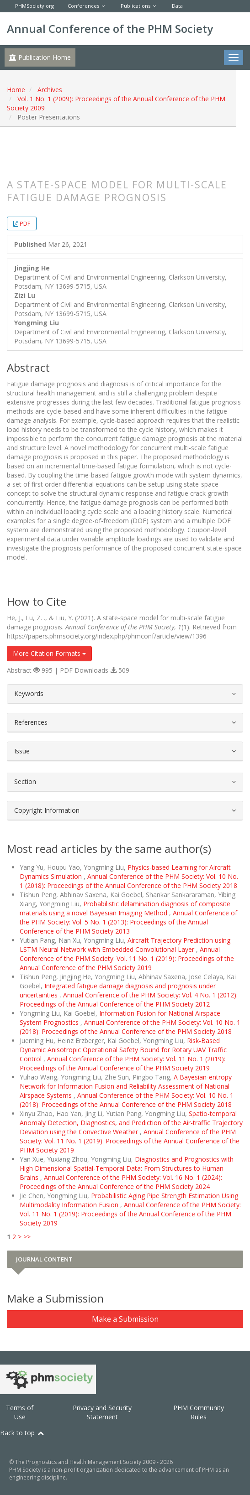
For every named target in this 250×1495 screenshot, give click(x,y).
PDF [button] (25, 223)
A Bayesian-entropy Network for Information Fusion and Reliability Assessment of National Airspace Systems (126, 1086)
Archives (49, 89)
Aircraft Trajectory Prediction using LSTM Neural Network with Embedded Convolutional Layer (125, 945)
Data (177, 5)
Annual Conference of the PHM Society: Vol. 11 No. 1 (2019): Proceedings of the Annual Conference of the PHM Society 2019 (127, 958)
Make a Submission (125, 1319)
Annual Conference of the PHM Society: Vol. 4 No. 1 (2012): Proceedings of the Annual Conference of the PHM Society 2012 (129, 999)
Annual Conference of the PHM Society (110, 28)
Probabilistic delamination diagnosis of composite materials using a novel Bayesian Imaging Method (125, 908)
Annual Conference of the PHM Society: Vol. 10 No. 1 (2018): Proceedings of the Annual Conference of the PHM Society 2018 (129, 881)
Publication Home (40, 57)
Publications (135, 5)
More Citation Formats (49, 653)
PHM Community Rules (198, 1412)
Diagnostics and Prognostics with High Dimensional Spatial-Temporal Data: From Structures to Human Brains (127, 1168)
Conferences (83, 5)
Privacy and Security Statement (102, 1412)
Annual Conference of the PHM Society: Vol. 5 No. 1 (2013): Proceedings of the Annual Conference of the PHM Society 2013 (128, 921)
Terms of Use (19, 1412)
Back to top (22, 1432)
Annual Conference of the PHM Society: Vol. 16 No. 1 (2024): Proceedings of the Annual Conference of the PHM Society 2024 (121, 1182)
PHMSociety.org (34, 5)
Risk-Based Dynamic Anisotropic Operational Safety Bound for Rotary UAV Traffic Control (123, 1049)
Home (16, 89)
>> (27, 1236)
